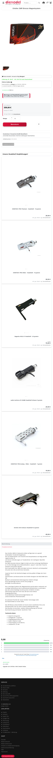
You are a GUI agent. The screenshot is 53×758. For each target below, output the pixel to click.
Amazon (5, 714)
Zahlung (5, 692)
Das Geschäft (6, 694)
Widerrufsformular (6, 743)
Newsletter (6, 699)
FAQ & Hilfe (6, 688)
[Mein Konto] (43, 2)
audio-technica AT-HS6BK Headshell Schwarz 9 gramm (26, 400)
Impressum (4, 751)
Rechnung (6, 720)
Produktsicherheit (7, 547)
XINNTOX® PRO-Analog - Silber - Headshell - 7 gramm (26, 464)
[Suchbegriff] (30, 2)
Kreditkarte (6, 724)
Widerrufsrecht (5, 741)
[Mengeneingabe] (15, 119)
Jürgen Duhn (4, 706)
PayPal (5, 712)
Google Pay (6, 718)
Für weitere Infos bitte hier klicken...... (15, 96)
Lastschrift (6, 722)
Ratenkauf (6, 726)
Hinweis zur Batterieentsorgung (10, 745)
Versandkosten (16, 114)
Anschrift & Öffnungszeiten (10, 696)
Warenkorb (15, 124)
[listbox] (26, 181)
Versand (5, 689)
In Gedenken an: (6, 704)
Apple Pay (6, 716)
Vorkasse (5, 730)
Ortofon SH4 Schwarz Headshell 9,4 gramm (26, 527)
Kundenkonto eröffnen (9, 686)
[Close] (50, 672)
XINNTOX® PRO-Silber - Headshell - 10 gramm (26, 272)
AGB (2, 749)
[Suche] (39, 2)
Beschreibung (6, 544)
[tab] (26, 543)
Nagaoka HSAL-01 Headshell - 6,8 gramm (27, 336)
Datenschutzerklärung (7, 747)
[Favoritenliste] (47, 2)
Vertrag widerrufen (7, 756)
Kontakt (3, 739)
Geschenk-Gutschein (9, 698)
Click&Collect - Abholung (10, 732)
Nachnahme (6, 728)
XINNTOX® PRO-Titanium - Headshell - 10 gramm (26, 209)
